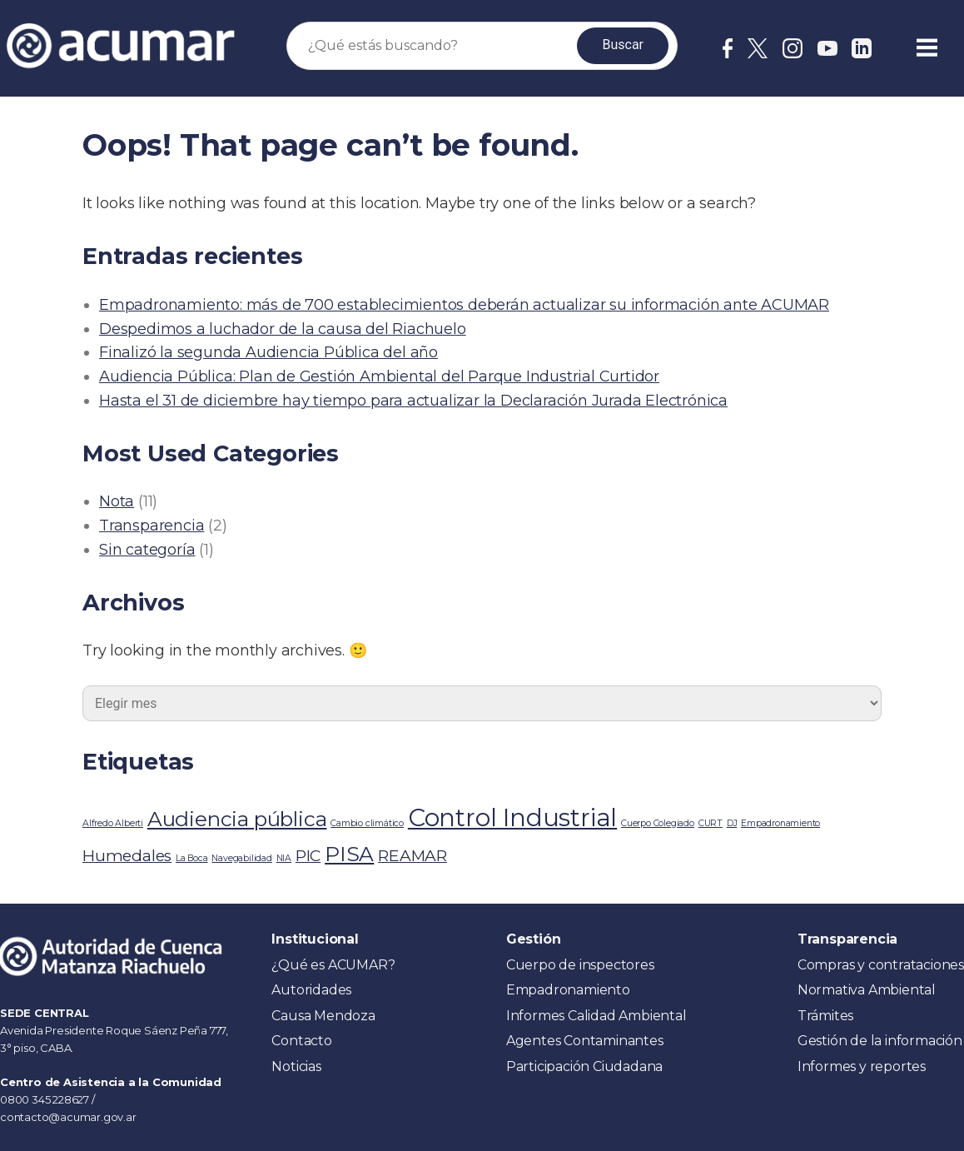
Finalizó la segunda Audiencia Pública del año (268, 352)
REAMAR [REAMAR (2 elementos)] (412, 855)
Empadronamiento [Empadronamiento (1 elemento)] (780, 823)
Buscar (622, 44)
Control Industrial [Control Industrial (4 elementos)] (512, 817)
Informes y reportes (862, 1066)
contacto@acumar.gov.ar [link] (68, 1117)
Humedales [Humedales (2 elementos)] (126, 855)
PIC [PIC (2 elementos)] (308, 855)
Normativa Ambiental (867, 990)
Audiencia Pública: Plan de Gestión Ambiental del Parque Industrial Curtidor (379, 376)
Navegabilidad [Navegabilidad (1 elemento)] (241, 858)
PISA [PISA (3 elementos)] (349, 853)
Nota (116, 501)
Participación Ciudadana (584, 1066)
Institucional (314, 939)
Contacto (301, 1041)
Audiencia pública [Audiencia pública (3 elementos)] (237, 818)
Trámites (825, 1016)
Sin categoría (147, 550)
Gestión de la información (880, 1041)
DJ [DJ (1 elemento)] (732, 823)
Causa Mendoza (323, 1016)
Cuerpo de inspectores (580, 965)
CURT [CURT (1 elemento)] (710, 823)
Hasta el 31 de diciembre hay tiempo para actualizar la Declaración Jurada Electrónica (413, 400)
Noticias (296, 1066)
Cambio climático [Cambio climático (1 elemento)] (367, 823)
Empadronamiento (568, 990)
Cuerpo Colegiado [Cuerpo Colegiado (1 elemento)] (657, 823)
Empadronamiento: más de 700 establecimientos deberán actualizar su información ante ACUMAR (464, 305)
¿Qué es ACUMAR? (333, 965)
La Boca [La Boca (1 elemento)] (192, 858)
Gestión (533, 939)
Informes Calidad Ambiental (596, 1016)
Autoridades (311, 990)
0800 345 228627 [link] (46, 1099)
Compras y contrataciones (881, 965)
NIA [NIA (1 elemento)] (283, 858)
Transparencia (151, 525)
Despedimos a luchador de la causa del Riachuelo (282, 329)
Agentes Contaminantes (584, 1041)
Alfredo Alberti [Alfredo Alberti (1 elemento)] (112, 823)
